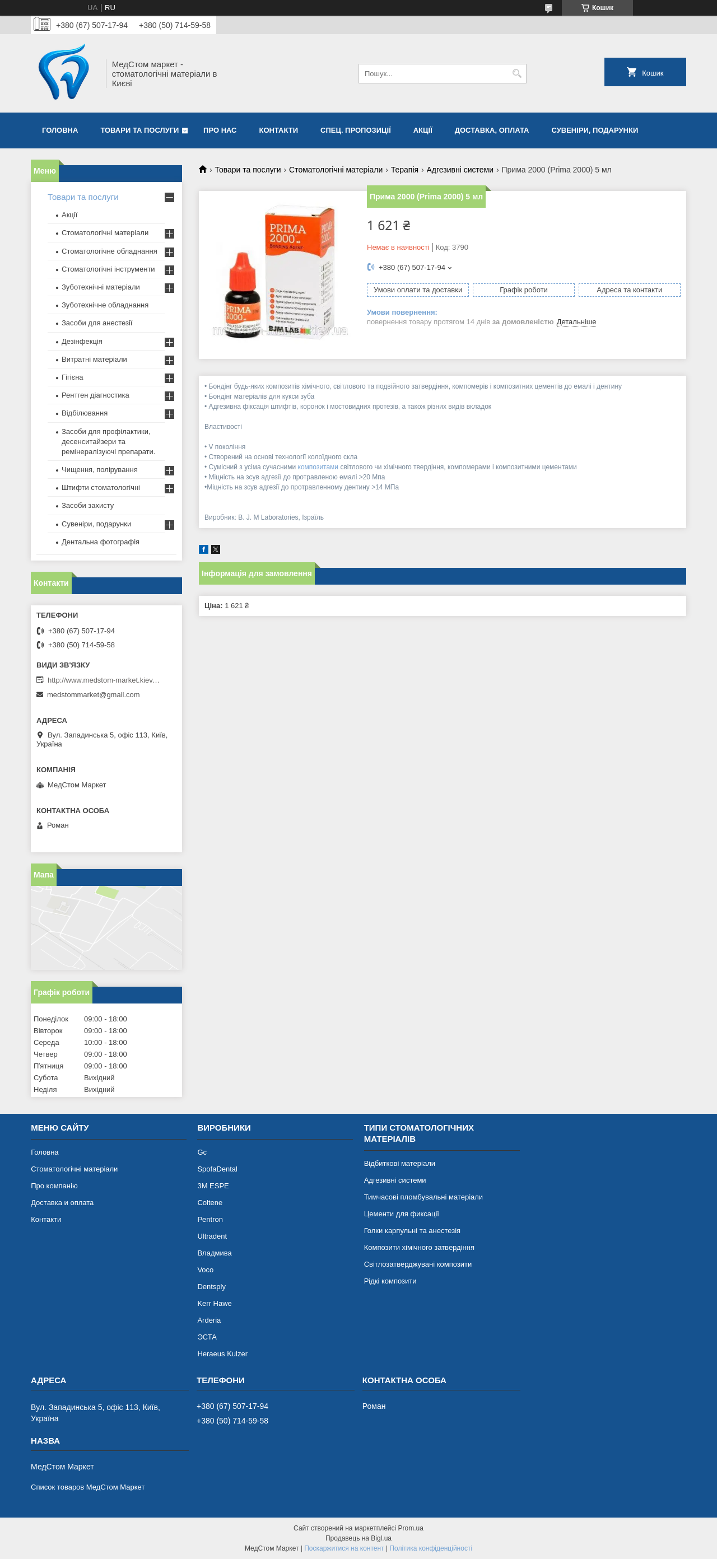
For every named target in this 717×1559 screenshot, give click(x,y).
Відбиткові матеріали (399, 1163)
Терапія (404, 169)
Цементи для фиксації (401, 1214)
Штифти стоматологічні (101, 487)
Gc (202, 1152)
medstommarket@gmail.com (93, 694)
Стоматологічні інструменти (108, 269)
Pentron (210, 1219)
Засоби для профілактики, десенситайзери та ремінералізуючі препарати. (108, 441)
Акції (422, 130)
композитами (318, 467)
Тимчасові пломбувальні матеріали (423, 1197)
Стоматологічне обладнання (109, 251)
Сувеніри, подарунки (594, 130)
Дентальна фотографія (100, 542)
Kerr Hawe (214, 1303)
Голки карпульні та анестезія (412, 1230)
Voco (205, 1270)
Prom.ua (410, 1528)
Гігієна (72, 377)
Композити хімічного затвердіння (419, 1247)
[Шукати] (517, 73)
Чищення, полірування (100, 469)
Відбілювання (85, 413)
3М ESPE (213, 1186)
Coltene (209, 1202)
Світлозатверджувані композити (418, 1264)
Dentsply (211, 1286)
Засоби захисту (88, 505)
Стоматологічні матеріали (336, 169)
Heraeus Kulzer (222, 1354)
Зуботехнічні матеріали (101, 287)
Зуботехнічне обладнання (105, 305)
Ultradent (212, 1236)
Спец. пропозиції (355, 130)
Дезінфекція (82, 341)
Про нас (219, 130)
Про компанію (54, 1186)
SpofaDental (217, 1169)
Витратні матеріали (94, 359)
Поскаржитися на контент (344, 1548)
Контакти (279, 130)
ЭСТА (206, 1337)
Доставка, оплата (492, 130)
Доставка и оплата (62, 1202)
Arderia (209, 1320)
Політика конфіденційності (430, 1548)
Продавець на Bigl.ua (358, 1538)
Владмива (214, 1253)
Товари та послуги (139, 130)
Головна (60, 130)
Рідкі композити (390, 1281)
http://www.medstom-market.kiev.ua (104, 680)
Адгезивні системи (460, 169)
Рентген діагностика (95, 395)
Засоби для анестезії (97, 323)
